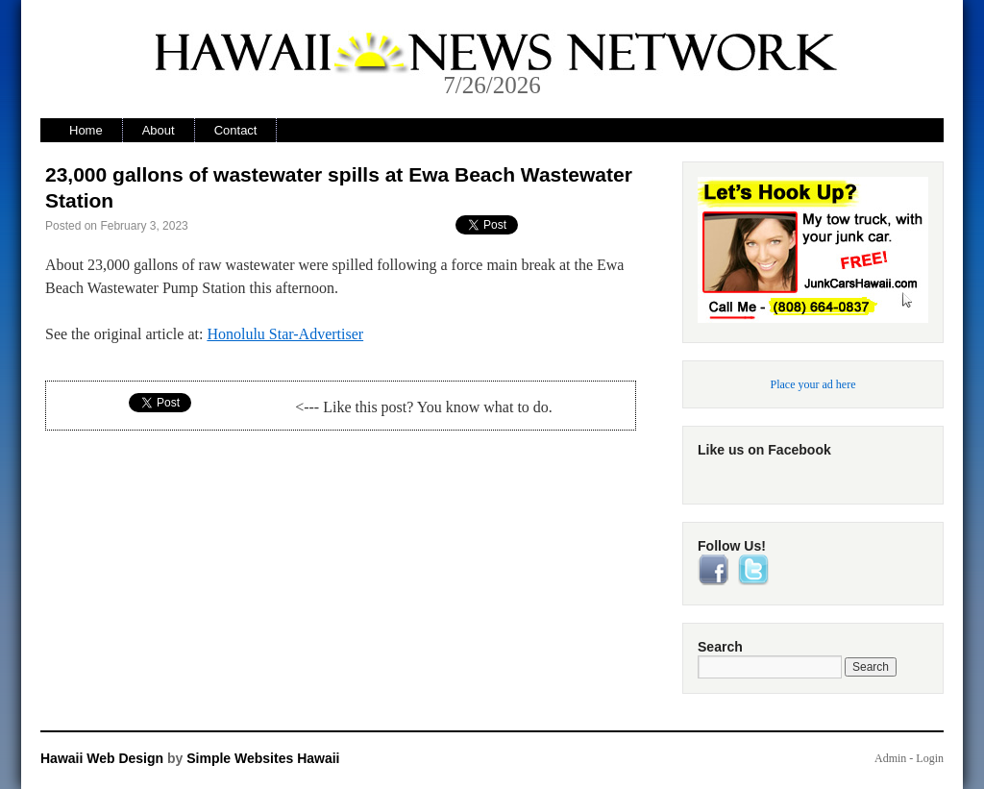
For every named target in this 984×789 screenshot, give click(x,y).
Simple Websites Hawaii (262, 758)
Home (86, 130)
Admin (890, 758)
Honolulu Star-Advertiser (285, 334)
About (158, 130)
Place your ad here (813, 384)
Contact (236, 130)
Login (930, 758)
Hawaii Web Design (101, 758)
